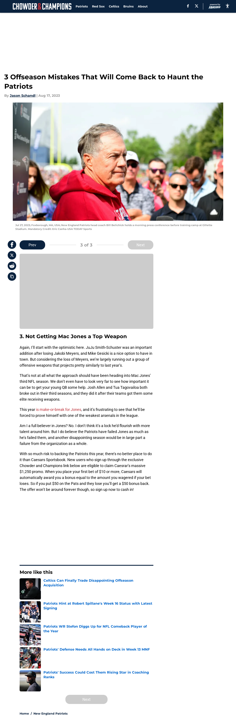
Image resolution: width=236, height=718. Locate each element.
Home (24, 713)
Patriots (82, 6)
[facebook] (188, 6)
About (143, 6)
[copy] (12, 276)
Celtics (114, 6)
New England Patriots (50, 713)
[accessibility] (227, 6)
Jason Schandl (23, 96)
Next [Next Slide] (141, 245)
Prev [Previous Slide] (32, 245)
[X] (196, 6)
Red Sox (98, 6)
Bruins (128, 6)
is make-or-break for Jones (58, 409)
